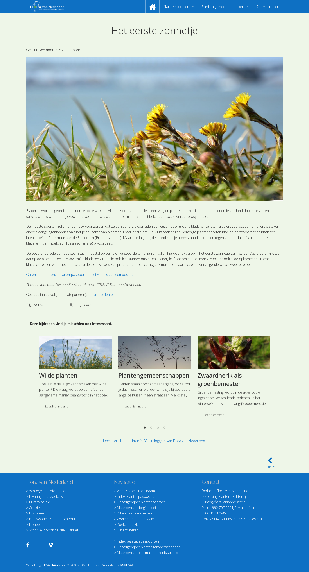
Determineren (267, 6)
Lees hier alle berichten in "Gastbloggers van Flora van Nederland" (154, 440)
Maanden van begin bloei (136, 507)
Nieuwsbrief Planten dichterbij (52, 518)
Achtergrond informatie (47, 490)
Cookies (35, 507)
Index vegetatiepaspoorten (138, 541)
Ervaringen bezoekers (46, 496)
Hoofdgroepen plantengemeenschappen (148, 547)
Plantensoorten (176, 6)
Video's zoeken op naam (136, 490)
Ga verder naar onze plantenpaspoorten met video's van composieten (81, 274)
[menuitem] (152, 6)
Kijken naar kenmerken (134, 513)
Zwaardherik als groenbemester (220, 427)
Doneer (35, 524)
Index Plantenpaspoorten (137, 496)
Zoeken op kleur (129, 524)
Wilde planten (58, 423)
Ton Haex (50, 565)
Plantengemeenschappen (222, 6)
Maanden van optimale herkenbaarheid (147, 552)
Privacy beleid (39, 502)
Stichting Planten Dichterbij (225, 496)
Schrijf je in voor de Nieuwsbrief (53, 530)
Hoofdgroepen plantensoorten (141, 502)
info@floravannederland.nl (225, 502)
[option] (75, 421)
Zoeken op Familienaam (135, 518)
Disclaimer (37, 513)
